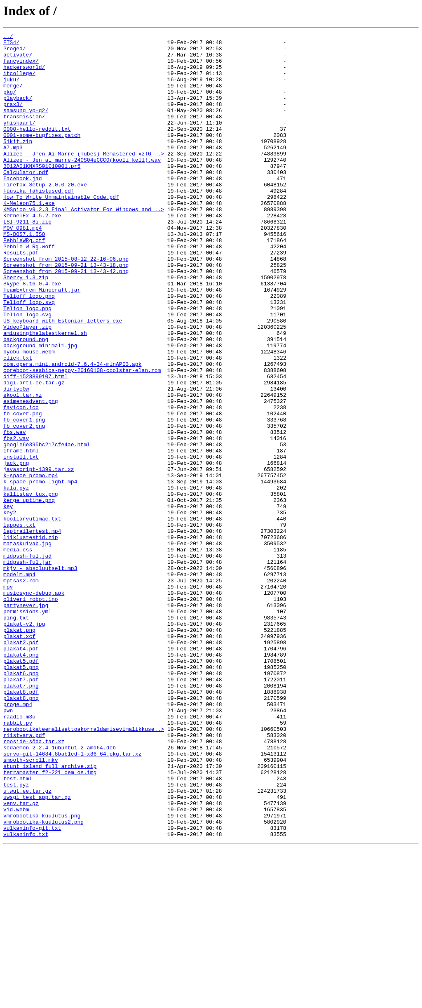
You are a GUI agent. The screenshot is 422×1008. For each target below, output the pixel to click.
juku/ (11, 89)
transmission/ (24, 133)
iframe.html (21, 534)
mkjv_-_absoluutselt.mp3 (40, 675)
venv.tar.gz (21, 957)
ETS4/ (11, 44)
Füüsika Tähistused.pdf (38, 222)
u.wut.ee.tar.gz (27, 943)
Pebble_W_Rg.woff (29, 289)
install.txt (21, 542)
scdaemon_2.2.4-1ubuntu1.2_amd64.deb (59, 891)
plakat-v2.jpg (24, 742)
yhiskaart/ (19, 141)
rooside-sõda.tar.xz (33, 883)
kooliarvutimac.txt (32, 616)
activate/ (17, 59)
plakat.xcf (19, 757)
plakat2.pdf (21, 764)
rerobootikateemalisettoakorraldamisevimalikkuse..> (83, 868)
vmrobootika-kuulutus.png (41, 972)
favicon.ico (21, 482)
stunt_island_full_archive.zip (49, 913)
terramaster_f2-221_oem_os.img (49, 920)
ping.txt (16, 735)
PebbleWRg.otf (24, 282)
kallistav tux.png (30, 586)
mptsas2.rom (21, 690)
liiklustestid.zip (30, 638)
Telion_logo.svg (27, 371)
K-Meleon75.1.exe (29, 237)
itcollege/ (19, 81)
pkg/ (9, 104)
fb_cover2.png (24, 505)
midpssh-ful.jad (27, 660)
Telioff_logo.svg (29, 356)
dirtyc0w (16, 460)
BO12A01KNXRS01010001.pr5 (41, 193)
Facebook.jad (22, 208)
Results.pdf (21, 297)
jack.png (16, 549)
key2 (9, 608)
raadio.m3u (19, 853)
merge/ (13, 96)
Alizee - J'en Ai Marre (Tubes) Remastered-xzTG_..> (83, 178)
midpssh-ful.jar (27, 668)
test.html (17, 928)
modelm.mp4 (19, 683)
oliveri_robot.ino (30, 712)
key (8, 601)
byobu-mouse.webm (29, 415)
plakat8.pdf (21, 824)
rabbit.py (17, 861)
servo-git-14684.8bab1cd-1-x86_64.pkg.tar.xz (72, 898)
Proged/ (14, 52)
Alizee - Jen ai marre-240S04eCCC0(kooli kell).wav (82, 185)
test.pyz (16, 935)
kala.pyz (16, 579)
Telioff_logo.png (29, 349)
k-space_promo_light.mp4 (40, 571)
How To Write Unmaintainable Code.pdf (61, 230)
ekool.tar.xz (22, 467)
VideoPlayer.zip (27, 386)
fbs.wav (14, 512)
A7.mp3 (13, 170)
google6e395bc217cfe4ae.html (46, 527)
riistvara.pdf (24, 876)
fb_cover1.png (24, 497)
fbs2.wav (16, 519)
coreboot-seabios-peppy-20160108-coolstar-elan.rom (82, 438)
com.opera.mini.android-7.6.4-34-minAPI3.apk (72, 430)
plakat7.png (21, 816)
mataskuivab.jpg (27, 646)
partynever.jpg (25, 720)
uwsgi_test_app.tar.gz (37, 950)
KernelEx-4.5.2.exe (32, 252)
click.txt (17, 423)
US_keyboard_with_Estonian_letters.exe (62, 378)
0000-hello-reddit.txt (37, 148)
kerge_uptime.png (29, 594)
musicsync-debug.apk (33, 705)
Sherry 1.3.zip (25, 326)
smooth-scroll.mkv (30, 905)
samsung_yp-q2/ (25, 126)
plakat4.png (21, 779)
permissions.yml (27, 727)
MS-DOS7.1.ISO (24, 274)
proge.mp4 (17, 839)
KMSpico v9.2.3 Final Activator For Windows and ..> (83, 245)
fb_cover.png (22, 490)
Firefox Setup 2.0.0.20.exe (45, 215)
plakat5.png (21, 794)
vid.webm (16, 965)
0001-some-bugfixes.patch (41, 156)
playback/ (17, 111)
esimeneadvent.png (30, 475)
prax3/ (13, 118)
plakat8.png (21, 831)
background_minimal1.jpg (40, 408)
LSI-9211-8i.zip (27, 260)
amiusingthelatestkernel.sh (45, 393)
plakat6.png (21, 801)
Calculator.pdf (25, 200)
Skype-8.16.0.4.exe (32, 334)
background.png (25, 401)
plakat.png (19, 750)
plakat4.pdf (21, 772)
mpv (8, 698)
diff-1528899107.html (35, 445)
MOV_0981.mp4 (22, 267)
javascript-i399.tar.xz (38, 557)
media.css (17, 653)
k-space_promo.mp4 (30, 564)
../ (8, 37)
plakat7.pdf (21, 809)
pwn (8, 846)
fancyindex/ (21, 67)
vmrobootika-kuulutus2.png (43, 980)
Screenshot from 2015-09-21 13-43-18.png (66, 312)
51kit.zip (17, 163)
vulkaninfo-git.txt (32, 987)
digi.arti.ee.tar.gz (33, 453)
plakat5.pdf (21, 787)
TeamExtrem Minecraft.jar (41, 341)
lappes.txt (19, 623)
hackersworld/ (24, 74)
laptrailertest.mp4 (32, 631)
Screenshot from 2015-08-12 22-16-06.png (66, 304)
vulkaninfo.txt (25, 995)
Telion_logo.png (27, 363)
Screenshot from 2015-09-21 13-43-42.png (66, 319)
